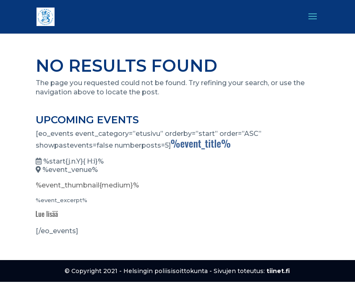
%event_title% (201, 143)
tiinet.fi (278, 271)
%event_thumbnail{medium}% (87, 185)
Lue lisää (47, 214)
